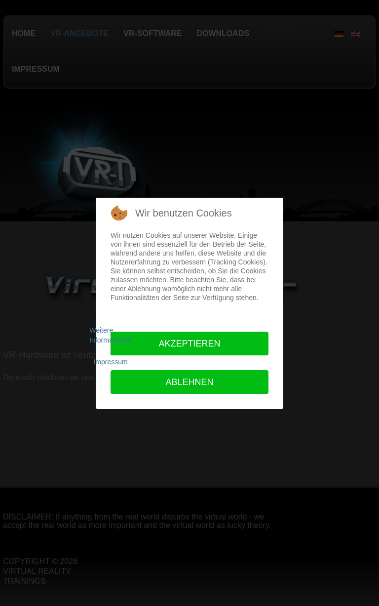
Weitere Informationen (110, 335)
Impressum (110, 362)
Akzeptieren (189, 343)
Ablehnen (189, 382)
